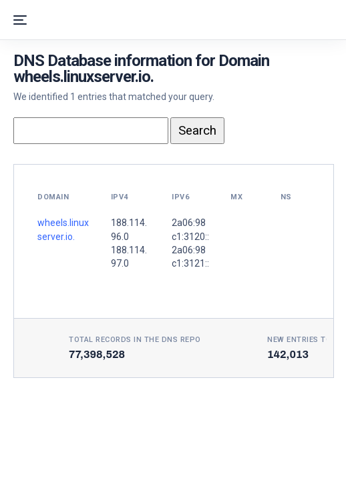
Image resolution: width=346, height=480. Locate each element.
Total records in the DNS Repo (135, 339)
